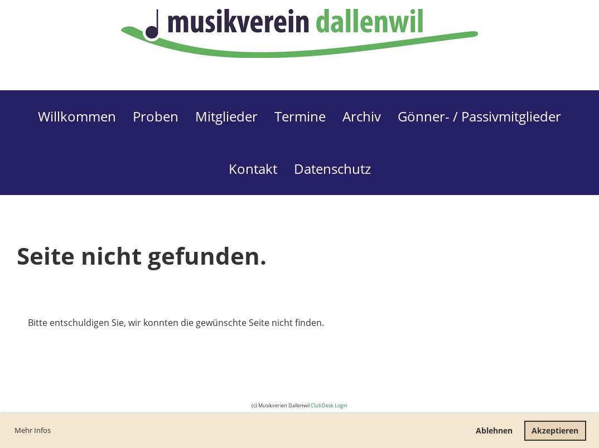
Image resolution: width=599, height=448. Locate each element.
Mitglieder (226, 116)
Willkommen (77, 116)
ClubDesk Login (329, 405)
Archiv (361, 116)
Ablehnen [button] (494, 430)
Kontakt (253, 168)
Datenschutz (332, 168)
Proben (155, 116)
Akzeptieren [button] (555, 430)
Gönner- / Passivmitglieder (479, 116)
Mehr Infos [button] (33, 430)
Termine (300, 116)
